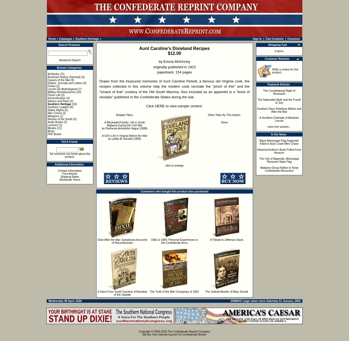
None (224, 122)
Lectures (53, 125)
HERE (160, 106)
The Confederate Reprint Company (189, 331)
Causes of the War (59, 80)
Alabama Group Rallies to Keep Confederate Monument (279, 169)
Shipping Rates (70, 176)
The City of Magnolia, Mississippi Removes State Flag (279, 160)
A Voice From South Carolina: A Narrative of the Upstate (123, 293)
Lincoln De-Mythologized (63, 89)
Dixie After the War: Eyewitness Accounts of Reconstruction (122, 241)
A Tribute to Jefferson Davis (226, 239)
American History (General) (64, 77)
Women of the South (60, 119)
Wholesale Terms (69, 179)
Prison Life (54, 95)
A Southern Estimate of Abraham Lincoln (279, 119)
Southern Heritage (87, 38)
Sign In (257, 38)
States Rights (56, 110)
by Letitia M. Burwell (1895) (125, 137)
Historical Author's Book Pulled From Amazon (279, 151)
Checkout (293, 38)
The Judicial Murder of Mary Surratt (226, 291)
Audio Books (55, 122)
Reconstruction (57, 98)
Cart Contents (275, 38)
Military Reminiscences (62, 92)
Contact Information (70, 170)
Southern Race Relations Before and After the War (279, 110)
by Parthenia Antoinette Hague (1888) (124, 125)
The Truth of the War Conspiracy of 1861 (174, 291)
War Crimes (55, 113)
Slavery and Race (58, 101)
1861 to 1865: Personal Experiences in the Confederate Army (174, 241)
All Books (53, 74)
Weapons (53, 116)
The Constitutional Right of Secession (279, 92)
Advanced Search (70, 60)
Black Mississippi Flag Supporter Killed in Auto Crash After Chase (279, 142)
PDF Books (55, 134)
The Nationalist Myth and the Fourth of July (279, 101)
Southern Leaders (59, 107)
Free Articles (69, 173)
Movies (52, 128)
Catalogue (65, 38)
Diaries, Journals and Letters (65, 83)
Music (51, 131)
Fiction (52, 86)
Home (52, 38)
